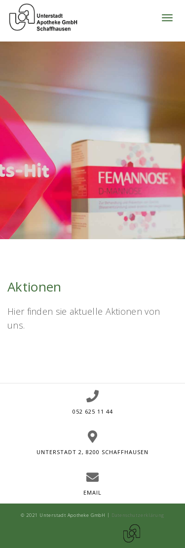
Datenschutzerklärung (137, 515)
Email (92, 492)
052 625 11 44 (93, 411)
